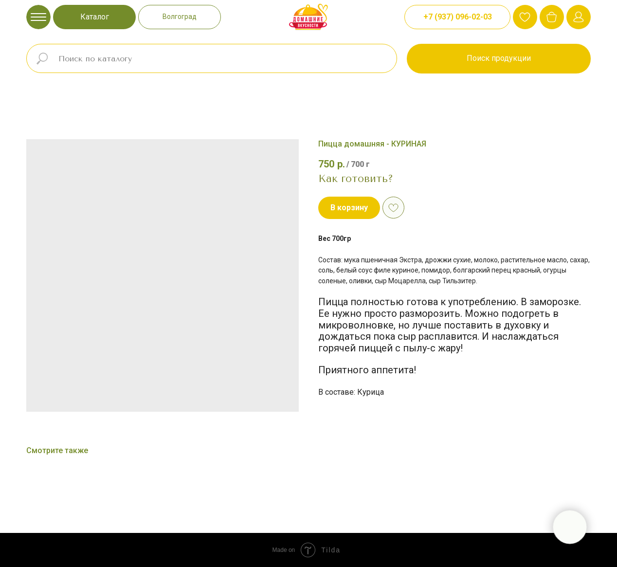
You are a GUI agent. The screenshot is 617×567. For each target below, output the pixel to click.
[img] (552, 17)
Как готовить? (355, 178)
